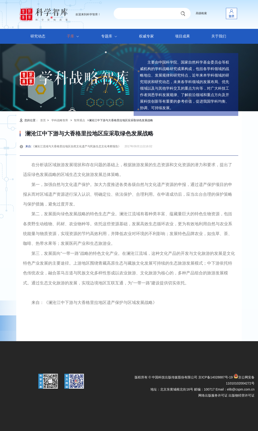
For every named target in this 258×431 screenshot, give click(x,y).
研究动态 (37, 36)
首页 (43, 120)
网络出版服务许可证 (213, 395)
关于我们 (218, 36)
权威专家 (146, 36)
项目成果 (182, 36)
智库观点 (79, 120)
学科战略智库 (59, 120)
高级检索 (201, 13)
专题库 (110, 37)
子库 (74, 37)
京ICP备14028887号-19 (215, 377)
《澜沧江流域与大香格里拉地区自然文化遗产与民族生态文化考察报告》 (78, 146)
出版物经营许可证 (241, 395)
